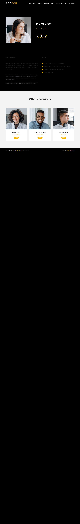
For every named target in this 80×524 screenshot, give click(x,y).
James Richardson (40, 132)
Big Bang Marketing (70, 150)
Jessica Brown (16, 132)
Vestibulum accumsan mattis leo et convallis (57, 66)
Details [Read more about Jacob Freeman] (63, 137)
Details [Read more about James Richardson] (40, 137)
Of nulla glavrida (49, 72)
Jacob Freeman (63, 132)
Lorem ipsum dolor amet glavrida (54, 63)
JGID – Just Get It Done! (17, 150)
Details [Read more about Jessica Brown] (16, 137)
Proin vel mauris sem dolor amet (54, 69)
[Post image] (16, 118)
